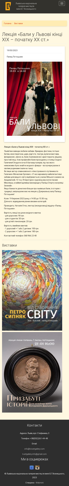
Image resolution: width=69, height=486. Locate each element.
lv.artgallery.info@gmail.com (34, 454)
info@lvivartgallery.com (34, 449)
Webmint (40, 482)
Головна (7, 23)
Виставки (18, 23)
